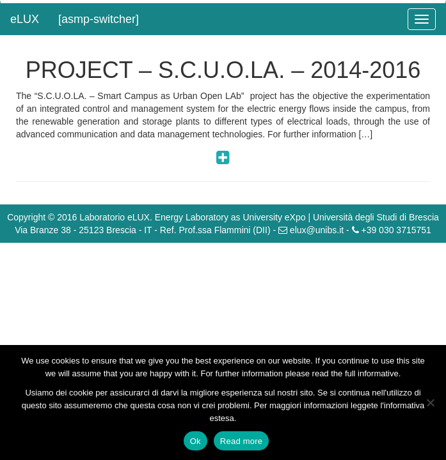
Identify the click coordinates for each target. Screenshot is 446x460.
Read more (241, 441)
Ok (195, 441)
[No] (430, 402)
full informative (372, 373)
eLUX (24, 19)
